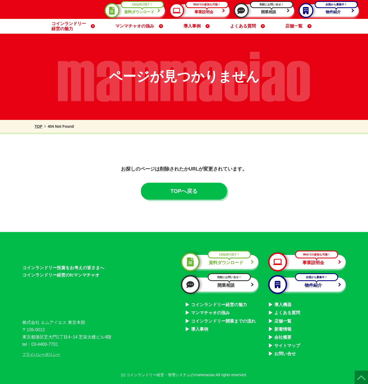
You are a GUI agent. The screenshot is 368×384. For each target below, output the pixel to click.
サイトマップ (287, 344)
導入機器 (282, 303)
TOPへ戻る (184, 191)
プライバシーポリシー (41, 353)
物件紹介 (330, 10)
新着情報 (282, 328)
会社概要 (282, 336)
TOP (34, 126)
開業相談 (265, 10)
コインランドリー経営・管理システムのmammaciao (170, 374)
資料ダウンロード (136, 10)
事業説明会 (200, 10)
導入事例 (196, 26)
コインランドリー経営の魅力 (73, 26)
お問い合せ (285, 353)
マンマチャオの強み (139, 26)
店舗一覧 (298, 26)
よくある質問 (247, 26)
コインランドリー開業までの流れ (223, 320)
